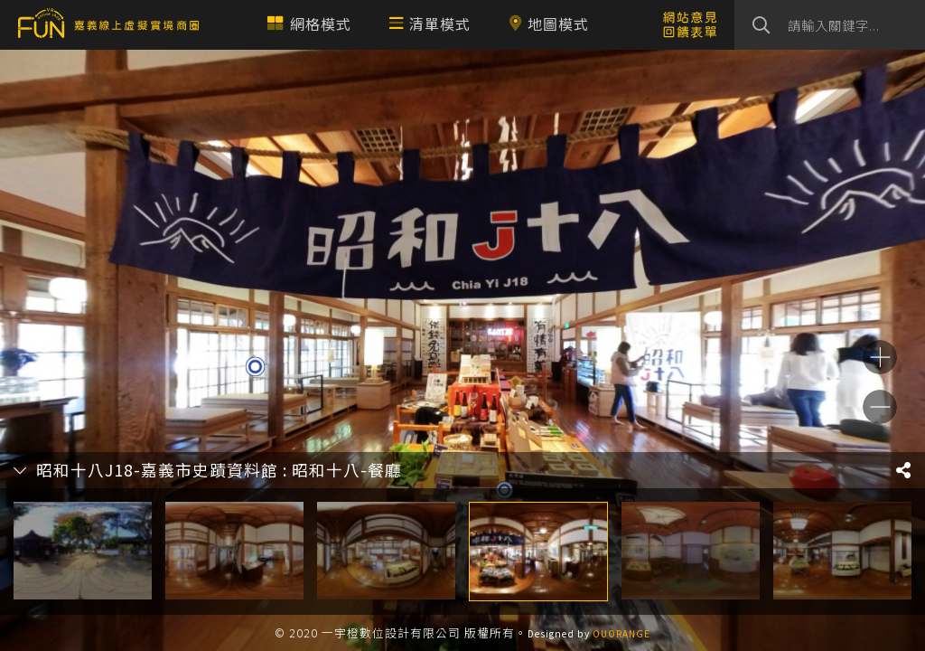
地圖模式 (549, 23)
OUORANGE (621, 633)
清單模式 (430, 23)
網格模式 (309, 23)
